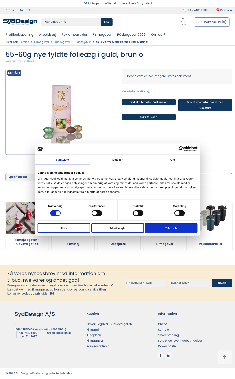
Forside (24, 42)
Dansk (224, 10)
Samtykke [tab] (62, 159)
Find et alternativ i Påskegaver (149, 102)
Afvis (63, 227)
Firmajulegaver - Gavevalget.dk (27, 242)
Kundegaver (62, 42)
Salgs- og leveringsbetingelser (180, 341)
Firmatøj (73, 244)
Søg (106, 22)
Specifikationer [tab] (18, 177)
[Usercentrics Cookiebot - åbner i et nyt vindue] (181, 149)
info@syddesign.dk (59, 333)
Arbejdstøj (119, 244)
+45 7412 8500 (197, 10)
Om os (10, 10)
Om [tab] (172, 159)
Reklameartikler (210, 244)
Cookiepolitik (167, 346)
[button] (158, 34)
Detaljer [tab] (117, 159)
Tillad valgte (117, 227)
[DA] (20, 22)
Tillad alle (171, 227)
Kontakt (24, 10)
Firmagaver (41, 42)
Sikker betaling (168, 335)
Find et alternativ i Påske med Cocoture (205, 105)
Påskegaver (83, 42)
